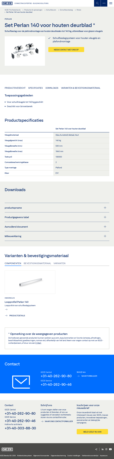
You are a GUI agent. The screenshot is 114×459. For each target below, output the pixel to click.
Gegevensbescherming (58, 455)
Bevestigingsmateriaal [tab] (37, 263)
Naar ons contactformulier (59, 421)
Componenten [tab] (13, 263)
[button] (96, 449)
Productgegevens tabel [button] (55, 217)
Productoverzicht (15, 88)
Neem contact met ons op (66, 50)
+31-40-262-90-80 (56, 376)
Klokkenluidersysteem (24, 455)
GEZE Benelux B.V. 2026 (8, 455)
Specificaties (35, 88)
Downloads (52, 88)
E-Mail (38, 343)
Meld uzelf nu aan (92, 432)
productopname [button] (55, 207)
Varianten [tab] (60, 263)
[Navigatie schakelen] (110, 3)
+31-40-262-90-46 (56, 384)
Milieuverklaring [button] (55, 236)
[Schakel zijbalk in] (97, 3)
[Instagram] (106, 449)
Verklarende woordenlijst (90, 455)
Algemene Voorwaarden (41, 455)
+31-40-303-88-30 (20, 428)
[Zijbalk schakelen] (104, 3)
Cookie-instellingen (73, 455)
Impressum (104, 455)
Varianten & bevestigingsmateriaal (80, 88)
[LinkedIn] (102, 449)
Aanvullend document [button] (55, 226)
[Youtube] (110, 449)
